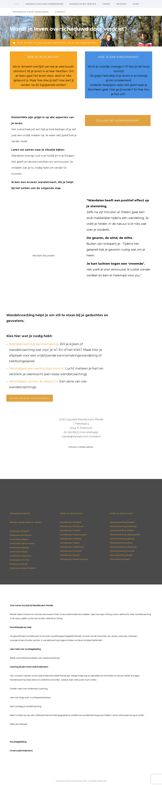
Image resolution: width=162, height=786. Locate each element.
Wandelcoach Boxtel (70, 555)
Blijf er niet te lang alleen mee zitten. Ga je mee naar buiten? (55, 42)
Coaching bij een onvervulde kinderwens (29, 667)
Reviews (121, 4)
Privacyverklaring (81, 447)
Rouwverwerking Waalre (122, 530)
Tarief (106, 4)
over (136, 4)
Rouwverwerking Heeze (121, 543)
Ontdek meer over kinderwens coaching (29, 688)
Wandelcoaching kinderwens (44, 4)
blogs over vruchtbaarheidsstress (34, 697)
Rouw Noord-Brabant (120, 559)
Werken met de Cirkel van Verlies (25, 522)
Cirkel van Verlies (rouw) (71, 513)
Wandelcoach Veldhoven (72, 547)
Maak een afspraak (18, 724)
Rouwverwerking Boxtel (121, 555)
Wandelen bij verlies (83, 4)
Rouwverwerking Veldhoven (123, 547)
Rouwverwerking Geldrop (122, 538)
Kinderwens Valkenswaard (22, 543)
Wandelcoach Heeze (69, 543)
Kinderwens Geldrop (19, 547)
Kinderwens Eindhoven (21, 535)
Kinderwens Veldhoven (21, 556)
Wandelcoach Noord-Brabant (74, 559)
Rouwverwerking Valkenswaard (125, 534)
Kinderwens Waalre (19, 539)
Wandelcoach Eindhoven (72, 526)
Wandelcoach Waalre (70, 530)
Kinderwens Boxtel (19, 564)
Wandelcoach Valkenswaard (73, 534)
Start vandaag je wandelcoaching (25, 706)
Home (16, 4)
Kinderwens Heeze (18, 551)
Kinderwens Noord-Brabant (23, 568)
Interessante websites (20, 513)
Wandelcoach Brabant (70, 522)
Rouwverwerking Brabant (122, 522)
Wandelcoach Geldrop (70, 538)
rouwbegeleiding (33, 649)
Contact (60, 12)
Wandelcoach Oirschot (70, 551)
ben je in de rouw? (43, 57)
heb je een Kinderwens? (118, 57)
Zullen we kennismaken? (117, 120)
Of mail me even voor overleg (29, 398)
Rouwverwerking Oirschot (122, 551)
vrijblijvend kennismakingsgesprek (51, 715)
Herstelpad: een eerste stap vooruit (36, 368)
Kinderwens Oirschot (19, 560)
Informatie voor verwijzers (31, 12)
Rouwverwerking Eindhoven (123, 526)
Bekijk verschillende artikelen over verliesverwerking (34, 658)
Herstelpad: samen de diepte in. (34, 381)
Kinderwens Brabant (19, 531)
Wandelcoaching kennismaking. (34, 344)
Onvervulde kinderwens (21, 750)
